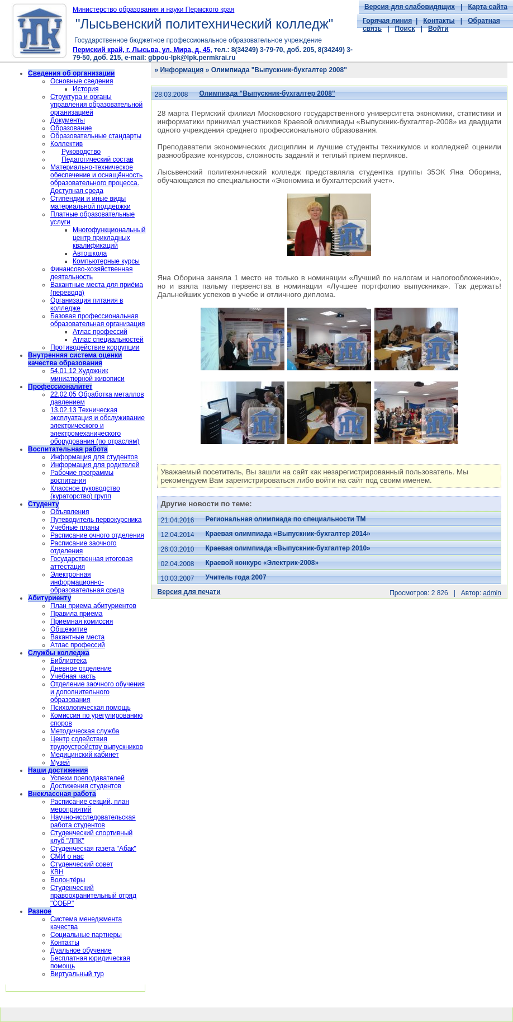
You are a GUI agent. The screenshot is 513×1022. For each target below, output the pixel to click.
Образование (71, 128)
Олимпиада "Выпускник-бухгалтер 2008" (267, 93)
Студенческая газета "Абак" (93, 849)
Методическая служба (84, 731)
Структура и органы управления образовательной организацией (96, 104)
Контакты (439, 21)
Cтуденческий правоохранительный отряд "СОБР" (93, 895)
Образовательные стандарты (95, 136)
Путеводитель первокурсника (95, 520)
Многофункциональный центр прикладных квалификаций (109, 237)
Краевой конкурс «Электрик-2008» (262, 563)
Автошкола (90, 253)
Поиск (405, 28)
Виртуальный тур (77, 974)
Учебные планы (74, 527)
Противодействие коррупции (95, 347)
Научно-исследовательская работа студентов (93, 821)
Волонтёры (67, 880)
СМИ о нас (67, 856)
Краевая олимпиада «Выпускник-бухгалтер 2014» (288, 534)
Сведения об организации (71, 73)
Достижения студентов (85, 786)
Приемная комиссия (81, 621)
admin (492, 593)
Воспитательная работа (68, 449)
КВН (57, 872)
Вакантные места (77, 637)
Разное (39, 911)
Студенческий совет (81, 864)
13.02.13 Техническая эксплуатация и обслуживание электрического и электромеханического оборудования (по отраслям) (97, 425)
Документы (67, 120)
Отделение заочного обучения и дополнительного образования (97, 692)
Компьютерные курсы (106, 261)
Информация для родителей (94, 465)
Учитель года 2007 (236, 577)
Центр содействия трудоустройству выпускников (96, 743)
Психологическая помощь (90, 708)
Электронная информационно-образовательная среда (87, 582)
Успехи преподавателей (87, 778)
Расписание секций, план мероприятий (89, 805)
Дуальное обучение (81, 950)
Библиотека (68, 661)
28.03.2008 (171, 94)
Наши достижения (58, 770)
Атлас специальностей (108, 339)
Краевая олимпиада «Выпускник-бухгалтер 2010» (288, 548)
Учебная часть (73, 676)
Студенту (43, 504)
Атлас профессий (100, 332)
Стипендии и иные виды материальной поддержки (90, 202)
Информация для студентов (94, 457)
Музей (60, 762)
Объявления (69, 512)
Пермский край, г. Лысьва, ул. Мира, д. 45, (142, 50)
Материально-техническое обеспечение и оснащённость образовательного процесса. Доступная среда (96, 179)
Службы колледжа (58, 653)
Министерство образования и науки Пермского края (153, 9)
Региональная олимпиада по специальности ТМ (286, 519)
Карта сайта (487, 7)
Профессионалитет (60, 386)
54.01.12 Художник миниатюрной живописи (87, 375)
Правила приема (76, 614)
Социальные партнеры (86, 935)
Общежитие (68, 629)
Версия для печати (188, 592)
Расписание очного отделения (97, 535)
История (86, 89)
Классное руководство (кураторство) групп (85, 492)
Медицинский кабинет (84, 755)
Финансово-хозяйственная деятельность (91, 273)
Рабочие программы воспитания (81, 476)
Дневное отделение (81, 668)
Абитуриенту (49, 598)
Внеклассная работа (62, 794)
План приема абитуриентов (93, 606)
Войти (438, 28)
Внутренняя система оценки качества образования (75, 359)
